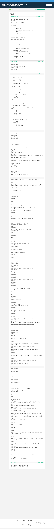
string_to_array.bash (13, 142)
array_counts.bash (13, 79)
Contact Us (23, 523)
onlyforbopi (12, 9)
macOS (10, 523)
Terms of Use (30, 524)
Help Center (23, 522)
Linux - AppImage (11, 525)
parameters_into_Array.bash (14, 16)
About (17, 524)
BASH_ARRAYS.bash (13, 509)
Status (23, 524)
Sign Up (18, 522)
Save (41, 9)
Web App (10, 522)
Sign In (17, 523)
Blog (28, 523)
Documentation (30, 522)
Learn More (49, 4)
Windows (10, 524)
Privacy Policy (30, 525)
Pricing (17, 525)
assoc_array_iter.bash (13, 194)
